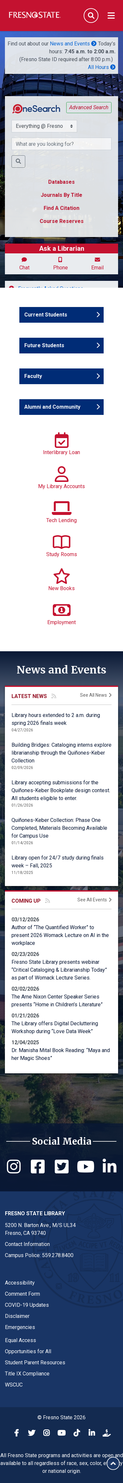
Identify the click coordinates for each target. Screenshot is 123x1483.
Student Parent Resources (35, 1362)
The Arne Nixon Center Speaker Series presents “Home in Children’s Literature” (57, 1001)
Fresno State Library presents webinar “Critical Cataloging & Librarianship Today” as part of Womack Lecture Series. (59, 970)
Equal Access (20, 1340)
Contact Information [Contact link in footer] (27, 1244)
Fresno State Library (35, 1213)
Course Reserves (62, 221)
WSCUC (14, 1385)
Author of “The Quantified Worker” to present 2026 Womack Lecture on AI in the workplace (60, 935)
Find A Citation (61, 208)
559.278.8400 (57, 1255)
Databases (61, 182)
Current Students (45, 314)
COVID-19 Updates (27, 1305)
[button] (18, 161)
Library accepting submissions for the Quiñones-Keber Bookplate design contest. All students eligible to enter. (60, 790)
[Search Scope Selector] (44, 126)
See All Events (92, 899)
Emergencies (20, 1327)
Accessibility (20, 1283)
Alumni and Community (52, 406)
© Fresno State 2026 (61, 1417)
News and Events (73, 44)
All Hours (101, 67)
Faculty (43, 375)
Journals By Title (61, 195)
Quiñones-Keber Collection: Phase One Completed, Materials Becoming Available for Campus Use (59, 828)
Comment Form (22, 1294)
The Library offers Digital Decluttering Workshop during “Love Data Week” (54, 1027)
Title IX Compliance (27, 1374)
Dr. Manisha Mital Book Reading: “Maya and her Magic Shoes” (60, 1054)
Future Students (44, 345)
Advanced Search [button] (89, 107)
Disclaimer (17, 1316)
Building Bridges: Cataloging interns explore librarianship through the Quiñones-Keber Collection (61, 753)
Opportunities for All (28, 1351)
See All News (93, 695)
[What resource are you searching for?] (61, 144)
